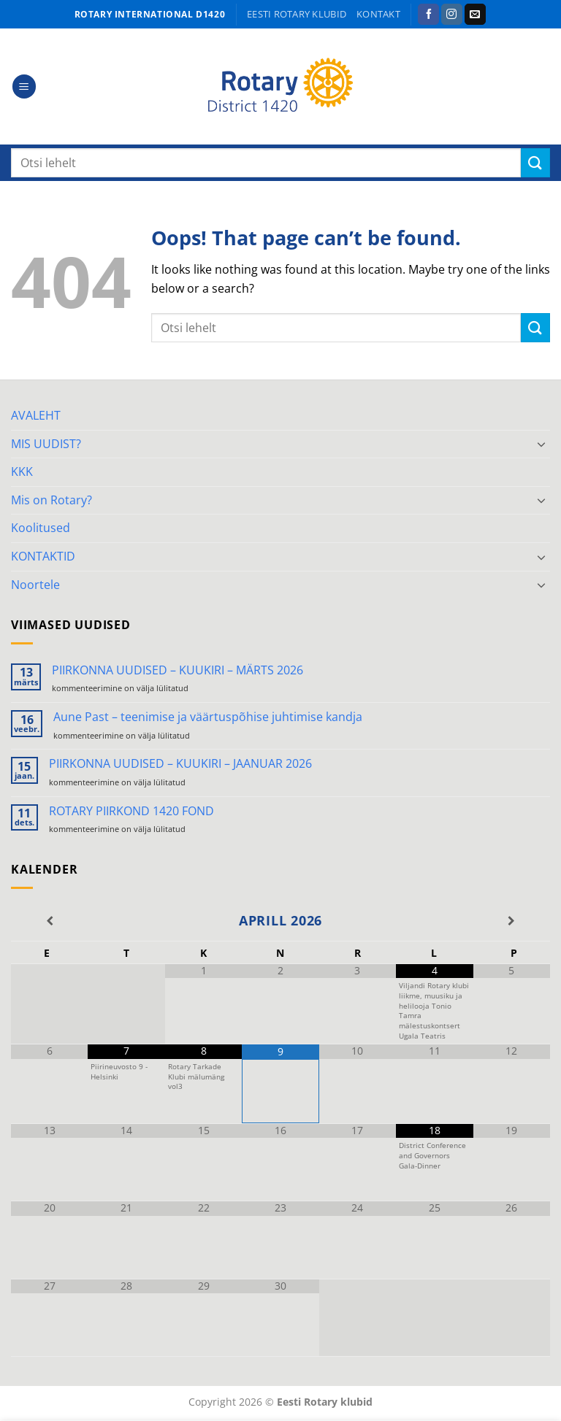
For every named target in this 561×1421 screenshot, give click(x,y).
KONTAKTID (43, 556)
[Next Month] (511, 921)
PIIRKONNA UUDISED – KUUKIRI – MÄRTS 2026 (177, 670)
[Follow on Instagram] (451, 15)
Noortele (35, 585)
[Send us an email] (475, 15)
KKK (22, 471)
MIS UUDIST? (46, 444)
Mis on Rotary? (51, 500)
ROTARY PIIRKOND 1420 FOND (131, 811)
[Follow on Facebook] (428, 15)
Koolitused (40, 528)
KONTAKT (378, 13)
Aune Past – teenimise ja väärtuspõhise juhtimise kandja (207, 717)
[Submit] (535, 162)
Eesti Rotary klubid (296, 13)
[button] (24, 86)
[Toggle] (541, 444)
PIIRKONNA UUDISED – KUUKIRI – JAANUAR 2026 (180, 764)
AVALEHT (36, 415)
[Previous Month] (49, 921)
